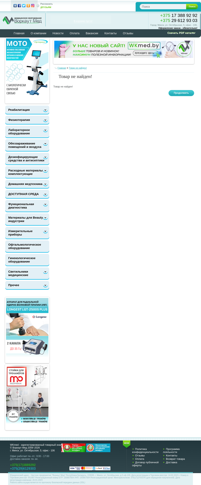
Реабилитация (19, 109)
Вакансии (92, 33)
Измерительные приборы (20, 232)
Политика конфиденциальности (145, 451)
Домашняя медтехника (25, 184)
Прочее (13, 285)
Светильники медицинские (18, 273)
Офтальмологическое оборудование (24, 246)
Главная (19, 33)
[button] (180, 33)
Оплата (75, 33)
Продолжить (181, 92)
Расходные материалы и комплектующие (27, 172)
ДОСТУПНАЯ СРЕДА (23, 194)
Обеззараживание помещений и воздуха (24, 145)
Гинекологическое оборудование (22, 259)
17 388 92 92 (178, 15)
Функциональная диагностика (21, 205)
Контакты (110, 33)
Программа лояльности (171, 451)
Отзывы (128, 33)
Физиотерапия (19, 120)
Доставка (171, 462)
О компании (38, 33)
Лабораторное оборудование (19, 131)
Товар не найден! (78, 68)
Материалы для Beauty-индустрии (26, 219)
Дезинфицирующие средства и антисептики (26, 158)
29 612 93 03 (178, 20)
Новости (57, 33)
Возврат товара (175, 458)
